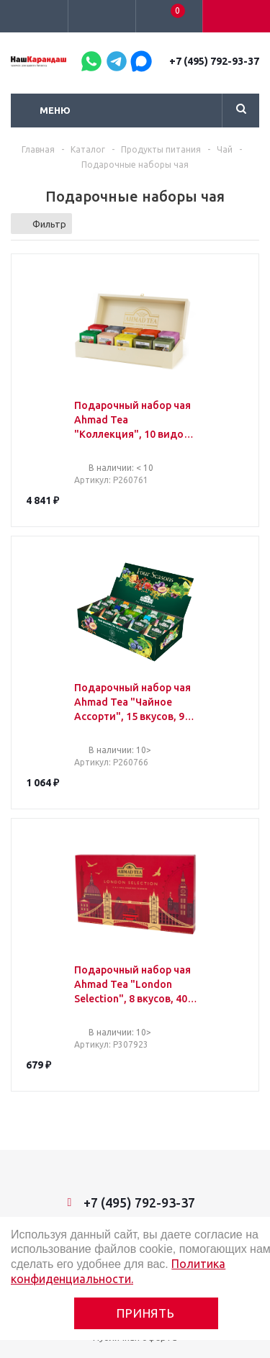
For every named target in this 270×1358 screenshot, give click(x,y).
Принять (146, 1313)
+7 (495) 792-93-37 (214, 61)
